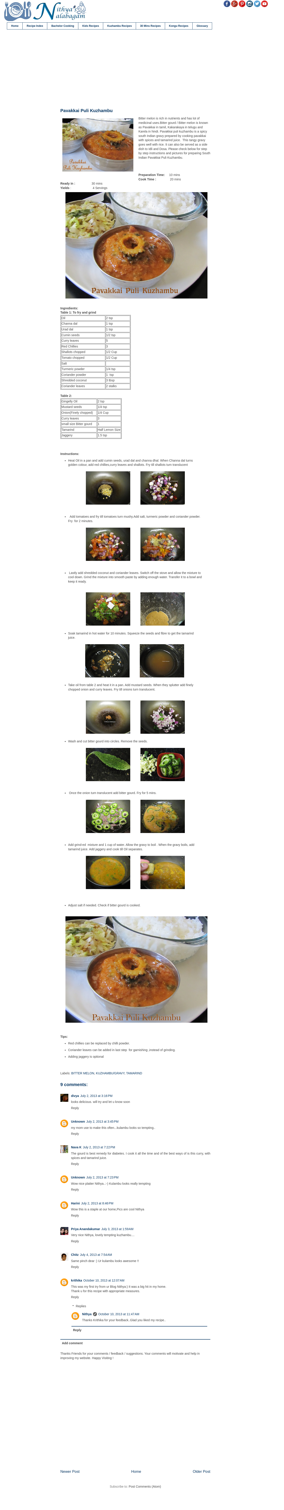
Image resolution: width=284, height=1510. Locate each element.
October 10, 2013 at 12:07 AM (103, 1280)
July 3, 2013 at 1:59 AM (117, 1229)
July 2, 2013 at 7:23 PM (102, 1177)
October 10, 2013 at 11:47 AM (118, 1314)
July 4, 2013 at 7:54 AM (96, 1254)
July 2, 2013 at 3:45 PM (102, 1121)
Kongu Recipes (178, 25)
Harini (75, 1203)
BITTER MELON (82, 1073)
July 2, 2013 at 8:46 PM (97, 1203)
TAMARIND (134, 1073)
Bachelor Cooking (62, 25)
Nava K (76, 1147)
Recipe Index (35, 25)
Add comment (72, 1343)
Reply (75, 1108)
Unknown (78, 1121)
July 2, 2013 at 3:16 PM (96, 1096)
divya (75, 1096)
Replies (81, 1306)
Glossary (202, 25)
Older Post (201, 1471)
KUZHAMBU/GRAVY (110, 1073)
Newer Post (70, 1471)
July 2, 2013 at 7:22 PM (99, 1147)
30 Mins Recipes (150, 25)
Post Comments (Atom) (145, 1486)
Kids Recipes (90, 25)
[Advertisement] (135, 69)
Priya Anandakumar (85, 1229)
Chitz (75, 1254)
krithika (76, 1280)
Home (14, 25)
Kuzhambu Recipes (119, 25)
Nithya (87, 1314)
